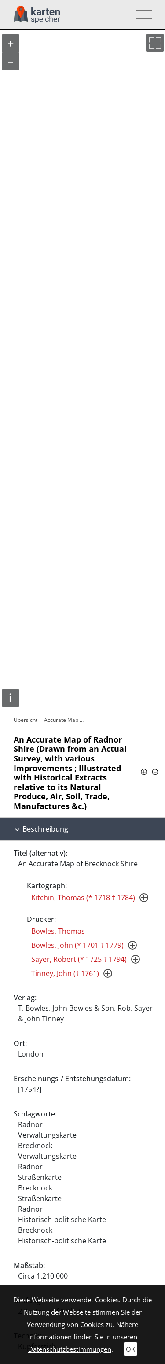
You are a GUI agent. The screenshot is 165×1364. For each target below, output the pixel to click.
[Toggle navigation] (141, 14)
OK (130, 1349)
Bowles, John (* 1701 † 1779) (77, 945)
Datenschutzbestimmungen (69, 1349)
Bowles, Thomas (58, 931)
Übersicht (25, 720)
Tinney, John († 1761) (65, 973)
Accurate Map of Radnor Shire (66, 720)
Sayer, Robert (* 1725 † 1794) (79, 959)
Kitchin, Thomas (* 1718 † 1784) (83, 897)
